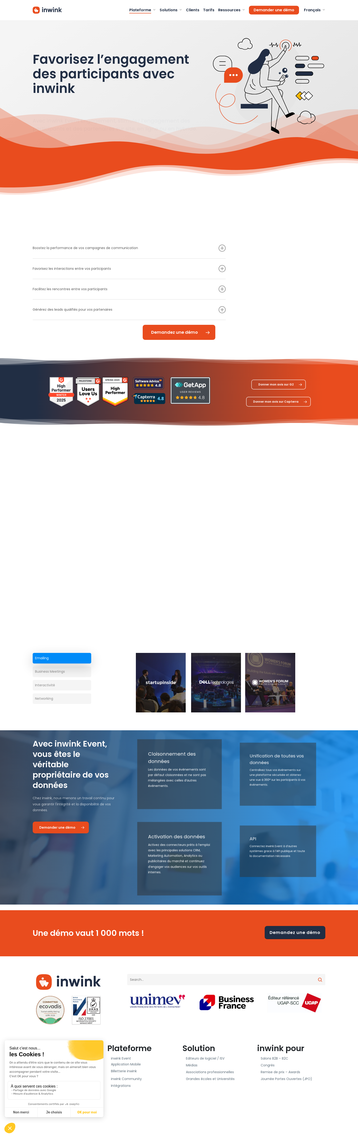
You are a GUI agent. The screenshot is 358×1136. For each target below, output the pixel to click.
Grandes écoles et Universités (210, 1078)
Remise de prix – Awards (280, 1072)
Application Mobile (126, 1064)
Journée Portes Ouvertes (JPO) (286, 1078)
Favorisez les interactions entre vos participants (129, 268)
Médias (191, 1065)
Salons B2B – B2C (274, 1058)
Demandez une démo (295, 932)
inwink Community (126, 1078)
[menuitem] (314, 10)
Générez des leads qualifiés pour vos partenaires (129, 309)
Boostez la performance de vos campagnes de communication (129, 248)
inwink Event (121, 1058)
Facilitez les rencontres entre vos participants (129, 289)
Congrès (268, 1065)
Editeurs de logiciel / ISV (205, 1058)
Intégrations (121, 1085)
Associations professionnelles (210, 1072)
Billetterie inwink (124, 1071)
